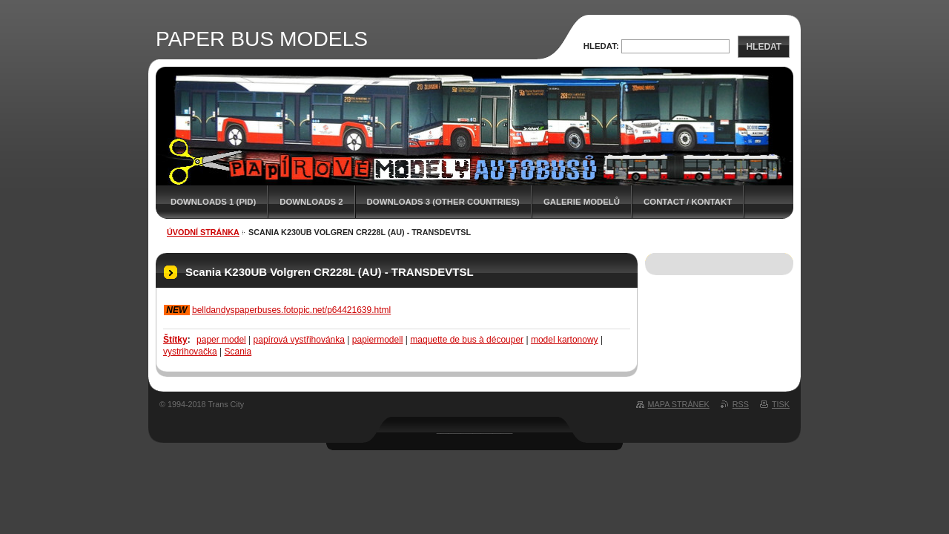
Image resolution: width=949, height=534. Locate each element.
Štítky (175, 339)
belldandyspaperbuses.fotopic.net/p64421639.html (291, 310)
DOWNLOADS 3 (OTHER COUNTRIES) (443, 201)
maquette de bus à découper (466, 339)
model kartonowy (564, 339)
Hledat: (601, 46)
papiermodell (377, 339)
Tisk (781, 404)
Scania (238, 351)
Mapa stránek (679, 404)
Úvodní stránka (203, 232)
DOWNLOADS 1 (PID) (213, 201)
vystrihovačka (190, 351)
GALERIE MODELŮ (581, 201)
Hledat (763, 47)
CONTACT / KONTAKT (688, 201)
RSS (741, 404)
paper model (221, 339)
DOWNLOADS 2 (311, 201)
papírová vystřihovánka (299, 339)
